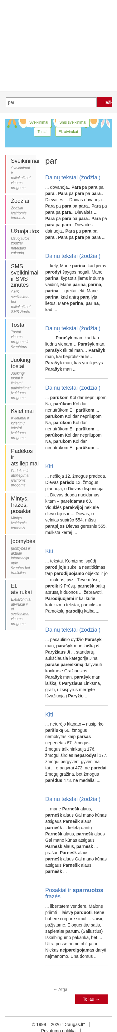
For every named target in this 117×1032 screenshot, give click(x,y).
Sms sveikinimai (72, 122)
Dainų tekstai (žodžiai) (72, 177)
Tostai (42, 132)
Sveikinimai (38, 122)
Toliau (91, 999)
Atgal (60, 989)
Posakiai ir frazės (74, 893)
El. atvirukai (68, 132)
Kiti (49, 466)
